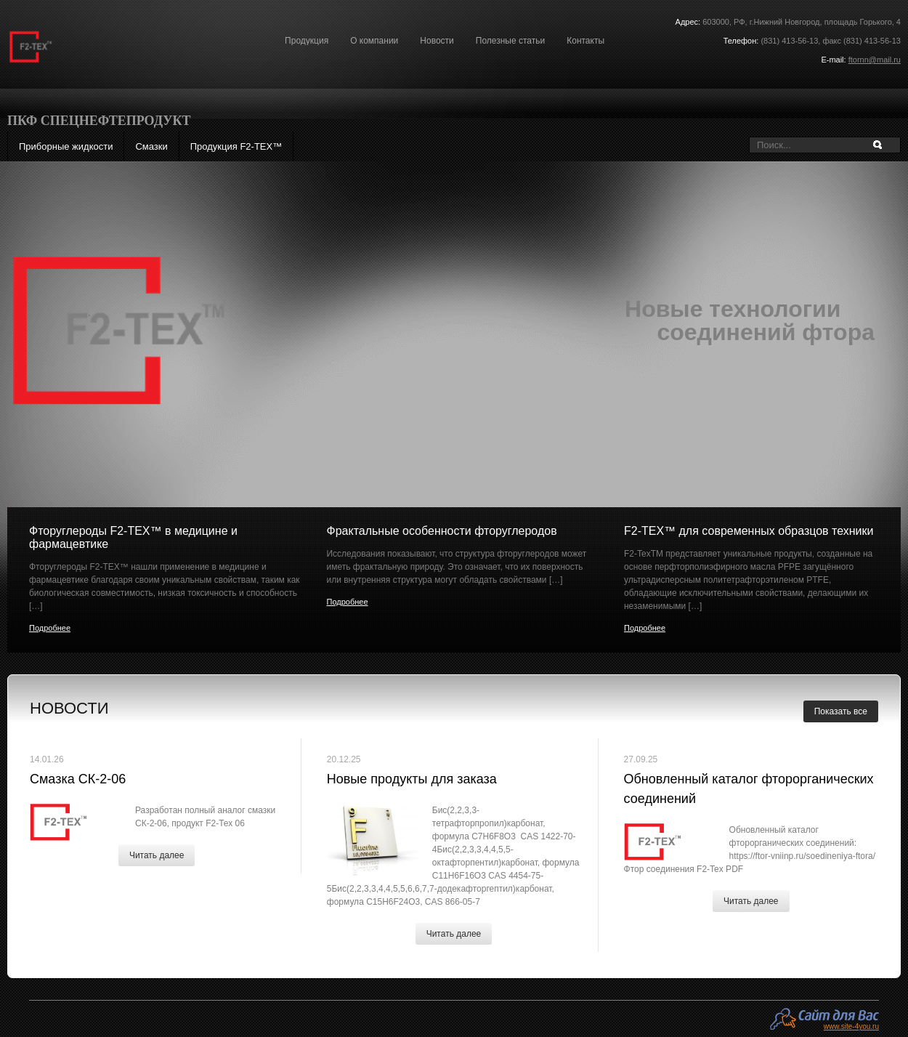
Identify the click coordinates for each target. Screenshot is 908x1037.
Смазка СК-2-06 (78, 779)
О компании (374, 40)
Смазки (151, 146)
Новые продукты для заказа (412, 779)
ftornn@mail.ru (874, 59)
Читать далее (157, 855)
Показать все (840, 711)
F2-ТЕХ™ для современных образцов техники (748, 531)
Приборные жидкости (66, 146)
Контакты (585, 40)
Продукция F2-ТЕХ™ (236, 146)
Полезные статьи (510, 40)
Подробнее (49, 628)
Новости (436, 40)
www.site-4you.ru (851, 1026)
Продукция (306, 40)
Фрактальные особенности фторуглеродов (441, 531)
